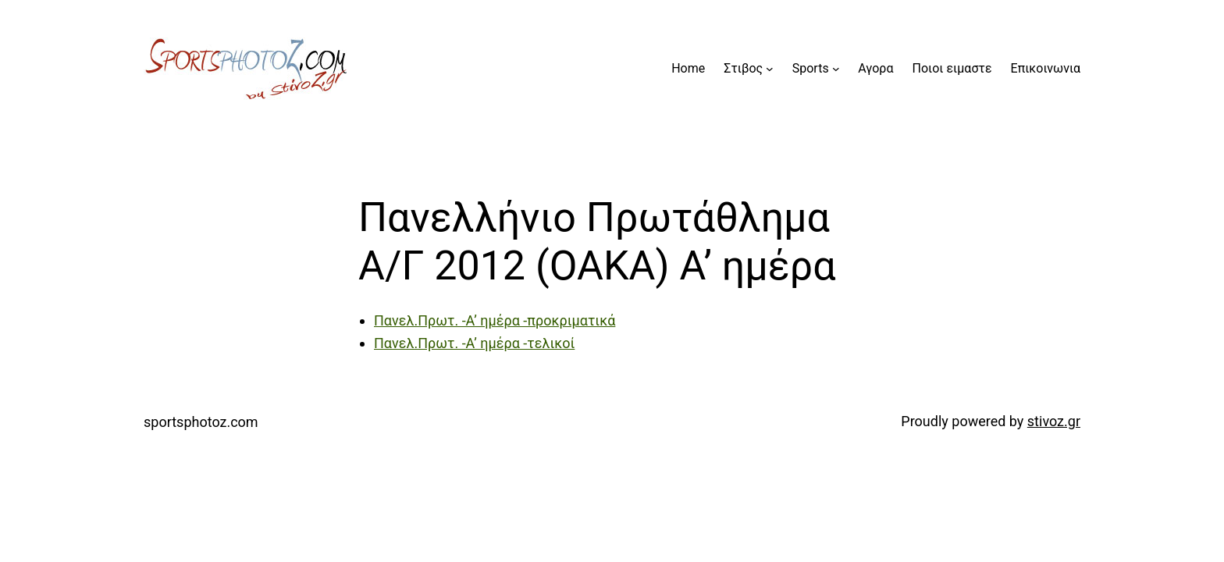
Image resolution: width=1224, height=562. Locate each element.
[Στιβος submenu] (770, 69)
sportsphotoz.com (201, 422)
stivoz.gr (1053, 421)
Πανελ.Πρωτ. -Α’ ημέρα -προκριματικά (494, 320)
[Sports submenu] (836, 69)
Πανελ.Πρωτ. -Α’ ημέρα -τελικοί (474, 343)
